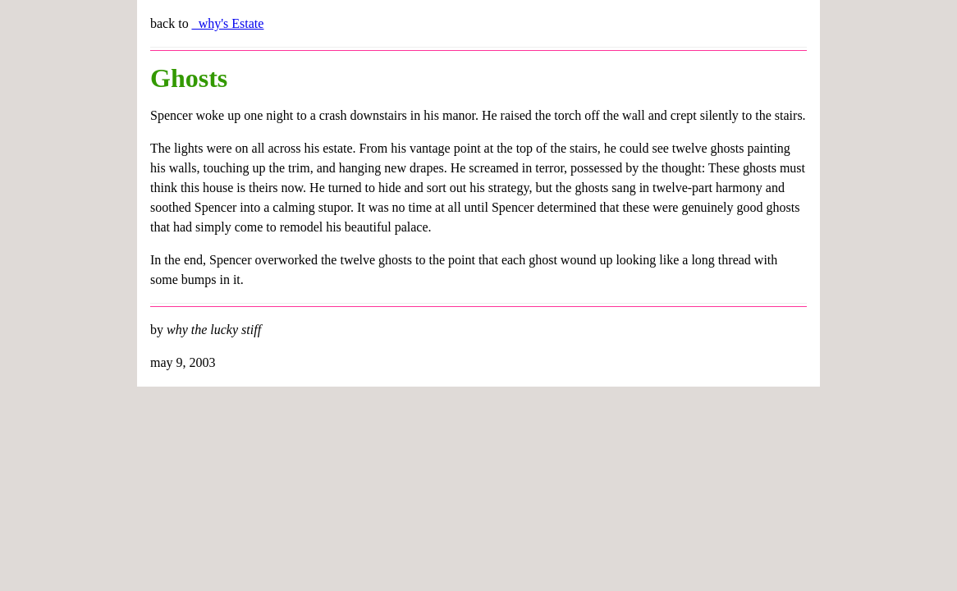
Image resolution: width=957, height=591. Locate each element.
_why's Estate (228, 23)
